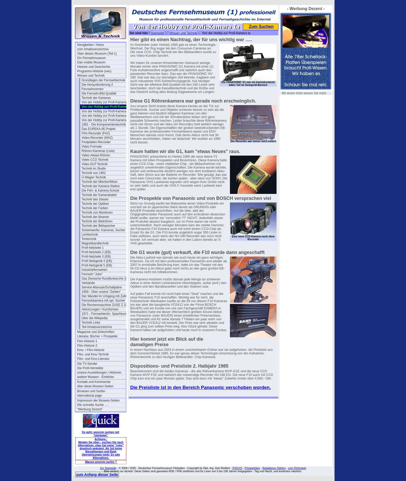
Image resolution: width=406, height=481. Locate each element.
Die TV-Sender (87, 364)
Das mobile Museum (91, 62)
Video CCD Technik (95, 160)
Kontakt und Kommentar (94, 382)
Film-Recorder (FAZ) (96, 133)
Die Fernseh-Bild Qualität (99, 93)
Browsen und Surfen (91, 391)
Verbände (88, 283)
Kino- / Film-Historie (90, 350)
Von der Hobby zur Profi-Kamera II (105, 111)
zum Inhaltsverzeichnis (92, 49)
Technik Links (91, 322)
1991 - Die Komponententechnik (104, 124)
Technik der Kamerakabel (99, 195)
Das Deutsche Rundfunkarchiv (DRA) (106, 278)
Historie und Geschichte (93, 67)
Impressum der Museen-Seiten (98, 400)
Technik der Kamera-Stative (101, 186)
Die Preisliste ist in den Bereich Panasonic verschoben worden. (200, 387)
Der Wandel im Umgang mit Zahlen (106, 296)
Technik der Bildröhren (97, 221)
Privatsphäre (252, 468)
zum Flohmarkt (297, 468)
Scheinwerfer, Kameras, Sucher (103, 230)
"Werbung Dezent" (90, 409)
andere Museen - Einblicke (95, 377)
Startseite (157, 33)
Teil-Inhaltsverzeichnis (97, 327)
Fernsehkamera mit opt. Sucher (103, 300)
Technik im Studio (94, 168)
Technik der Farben (95, 208)
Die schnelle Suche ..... (93, 405)
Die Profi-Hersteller (90, 368)
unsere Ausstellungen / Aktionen (99, 372)
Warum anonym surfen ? (101, 461)
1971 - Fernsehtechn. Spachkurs (104, 314)
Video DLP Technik (95, 164)
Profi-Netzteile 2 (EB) (96, 252)
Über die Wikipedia (95, 318)
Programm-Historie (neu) (94, 71)
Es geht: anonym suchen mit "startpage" (100, 434)
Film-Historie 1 (87, 341)
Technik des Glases (95, 199)
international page (89, 395)
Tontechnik (89, 239)
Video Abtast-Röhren (96, 155)
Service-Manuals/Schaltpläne (102, 287)
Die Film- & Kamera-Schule (100, 190)
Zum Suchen (261, 26)
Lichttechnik (90, 234)
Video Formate (92, 146)
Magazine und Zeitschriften (95, 332)
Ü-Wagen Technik (94, 177)
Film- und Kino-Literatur (93, 359)
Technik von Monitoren (97, 212)
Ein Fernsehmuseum (91, 58)
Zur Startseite (108, 468)
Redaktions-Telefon (274, 468)
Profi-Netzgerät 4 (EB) (97, 261)
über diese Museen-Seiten (95, 386)
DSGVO (237, 468)
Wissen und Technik (91, 75)
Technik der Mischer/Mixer (100, 182)
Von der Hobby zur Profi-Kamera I (105, 102)
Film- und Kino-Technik (93, 354)
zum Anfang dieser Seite (97, 474)
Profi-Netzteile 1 (93, 248)
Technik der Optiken (95, 204)
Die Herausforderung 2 (97, 84)
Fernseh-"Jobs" (92, 274)
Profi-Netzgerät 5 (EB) (97, 265)
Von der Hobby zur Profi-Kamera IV (106, 120)
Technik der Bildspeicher (98, 226)
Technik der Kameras (96, 98)
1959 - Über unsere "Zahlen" (101, 292)
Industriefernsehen (94, 270)
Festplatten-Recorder (96, 142)
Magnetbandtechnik (95, 243)
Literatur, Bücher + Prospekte (97, 336)
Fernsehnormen (93, 89)
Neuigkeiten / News (90, 45)
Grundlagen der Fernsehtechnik (103, 80)
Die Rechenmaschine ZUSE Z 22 (104, 305)
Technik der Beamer (95, 217)
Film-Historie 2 (87, 345)
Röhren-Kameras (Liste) (98, 151)
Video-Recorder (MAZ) (97, 138)
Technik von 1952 (94, 173)
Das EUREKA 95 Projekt (98, 129)
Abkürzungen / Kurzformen (100, 309)
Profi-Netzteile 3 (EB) (96, 256)
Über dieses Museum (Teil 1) (97, 53)
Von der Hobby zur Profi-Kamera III (106, 116)
